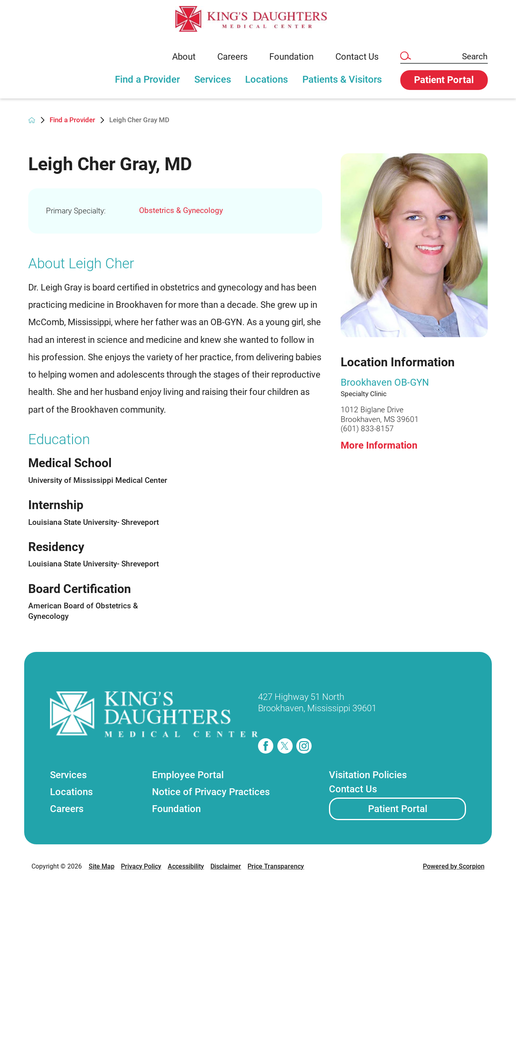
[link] (258, 19)
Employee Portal (188, 775)
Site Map (101, 866)
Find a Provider (147, 79)
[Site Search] (405, 56)
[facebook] (265, 746)
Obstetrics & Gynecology (181, 210)
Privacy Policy (141, 866)
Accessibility (186, 866)
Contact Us (357, 57)
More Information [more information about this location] (379, 445)
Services (212, 79)
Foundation (291, 57)
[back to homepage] (31, 120)
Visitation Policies (368, 775)
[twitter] (285, 746)
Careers (232, 57)
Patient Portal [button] (444, 80)
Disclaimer (225, 866)
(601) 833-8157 (367, 428)
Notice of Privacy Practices (211, 792)
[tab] (147, 84)
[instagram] (304, 746)
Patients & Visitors (342, 79)
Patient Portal (397, 808)
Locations (266, 79)
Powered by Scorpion (454, 866)
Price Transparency (276, 866)
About (184, 57)
